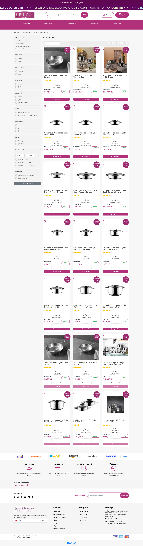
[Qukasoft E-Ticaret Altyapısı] (71, 544)
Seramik (20, 84)
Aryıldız (20, 58)
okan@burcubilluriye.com (114, 519)
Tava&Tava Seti (20, 49)
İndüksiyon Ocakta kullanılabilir (27, 115)
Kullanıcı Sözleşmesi (60, 518)
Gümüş (20, 141)
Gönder (124, 496)
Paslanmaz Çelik (23, 103)
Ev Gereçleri (83, 518)
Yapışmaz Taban (23, 112)
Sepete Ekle (56, 97)
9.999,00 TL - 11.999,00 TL (26, 165)
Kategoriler (83, 508)
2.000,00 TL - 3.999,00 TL (26, 162)
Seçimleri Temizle (28, 183)
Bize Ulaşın (109, 508)
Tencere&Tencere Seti (22, 46)
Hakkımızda (57, 512)
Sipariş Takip (58, 526)
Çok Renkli (21, 144)
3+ (19, 128)
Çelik (19, 74)
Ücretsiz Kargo (22, 178)
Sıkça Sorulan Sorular (60, 523)
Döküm (20, 71)
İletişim (56, 521)
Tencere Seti (19, 43)
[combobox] (16, 521)
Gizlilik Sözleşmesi (59, 515)
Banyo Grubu (84, 515)
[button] (107, 15)
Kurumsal (57, 508)
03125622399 (22, 486)
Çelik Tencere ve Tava (22, 41)
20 (19, 131)
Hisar (19, 61)
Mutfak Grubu (84, 512)
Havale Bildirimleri (59, 529)
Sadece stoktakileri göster (26, 175)
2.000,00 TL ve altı (23, 159)
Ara (84, 15)
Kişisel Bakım (84, 523)
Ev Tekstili (83, 521)
